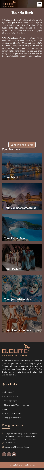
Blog (6, 409)
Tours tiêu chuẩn (11, 396)
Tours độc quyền (10, 401)
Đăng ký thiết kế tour (12, 418)
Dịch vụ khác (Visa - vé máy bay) (17, 405)
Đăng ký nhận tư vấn (22, 144)
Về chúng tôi (9, 392)
